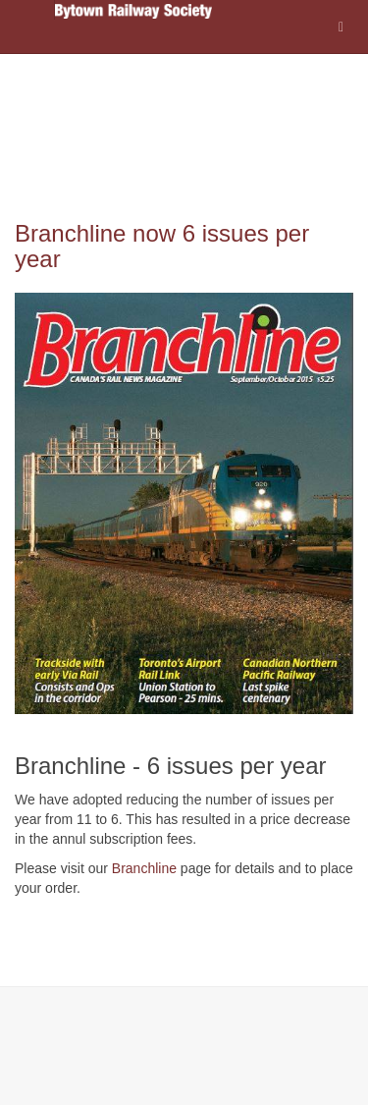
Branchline (144, 868)
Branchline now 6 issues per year (162, 246)
